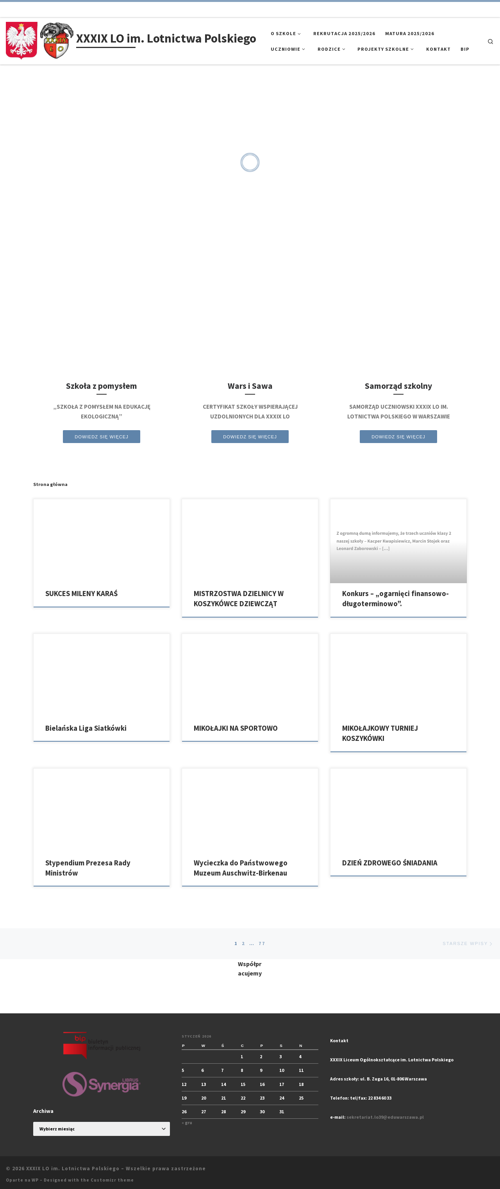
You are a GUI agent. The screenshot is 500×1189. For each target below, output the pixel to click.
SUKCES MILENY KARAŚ (81, 593)
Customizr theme (112, 1180)
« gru (187, 1123)
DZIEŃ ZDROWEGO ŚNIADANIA (390, 862)
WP (35, 1180)
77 (262, 944)
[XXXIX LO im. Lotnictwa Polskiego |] (39, 40)
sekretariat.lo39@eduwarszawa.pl (385, 1117)
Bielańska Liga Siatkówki (86, 728)
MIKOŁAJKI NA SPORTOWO (236, 728)
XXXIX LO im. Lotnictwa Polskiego (73, 1168)
